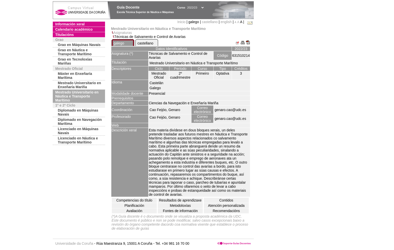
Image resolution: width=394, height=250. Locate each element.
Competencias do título (134, 200)
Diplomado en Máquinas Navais (78, 112)
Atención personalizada (226, 206)
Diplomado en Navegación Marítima (80, 122)
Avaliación (134, 211)
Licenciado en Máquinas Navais (78, 131)
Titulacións (64, 35)
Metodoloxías (180, 206)
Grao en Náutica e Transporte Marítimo (75, 52)
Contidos (226, 200)
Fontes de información (180, 211)
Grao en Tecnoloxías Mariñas (75, 61)
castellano (210, 22)
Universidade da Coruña (74, 243)
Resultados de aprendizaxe (180, 200)
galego (119, 43)
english (226, 22)
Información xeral (70, 24)
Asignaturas (122, 33)
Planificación (134, 206)
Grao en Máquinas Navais (79, 45)
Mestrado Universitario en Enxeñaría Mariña (79, 85)
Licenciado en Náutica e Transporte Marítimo (78, 140)
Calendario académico (74, 29)
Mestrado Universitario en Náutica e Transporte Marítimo (76, 96)
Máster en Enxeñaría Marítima (75, 76)
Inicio (182, 22)
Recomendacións (226, 211)
